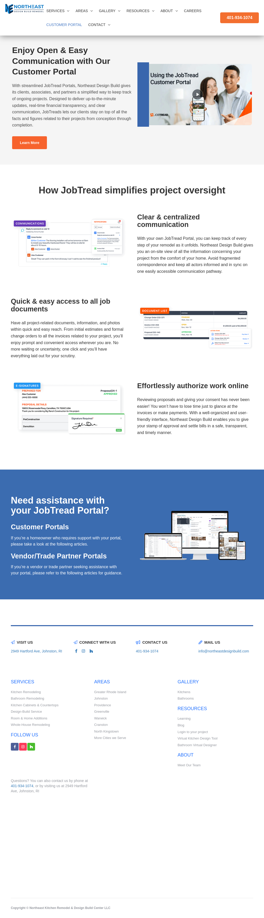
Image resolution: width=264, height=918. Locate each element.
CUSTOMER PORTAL (64, 25)
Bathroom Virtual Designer (197, 745)
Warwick (100, 718)
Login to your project (193, 732)
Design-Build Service (26, 711)
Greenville (101, 711)
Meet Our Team (189, 765)
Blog (181, 725)
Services (58, 11)
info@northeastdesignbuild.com (224, 651)
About (169, 11)
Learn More (29, 143)
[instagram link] (83, 651)
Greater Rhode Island (110, 692)
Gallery (109, 11)
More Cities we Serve (110, 738)
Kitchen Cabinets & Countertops (35, 705)
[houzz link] (91, 651)
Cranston (101, 725)
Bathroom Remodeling (27, 698)
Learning (184, 718)
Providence (102, 705)
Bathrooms (186, 698)
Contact (99, 25)
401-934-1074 (239, 17)
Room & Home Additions (29, 718)
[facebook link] (76, 651)
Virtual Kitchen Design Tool (198, 738)
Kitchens (184, 692)
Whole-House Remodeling (30, 725)
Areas (84, 11)
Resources (140, 11)
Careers (193, 11)
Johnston (101, 698)
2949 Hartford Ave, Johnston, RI (36, 651)
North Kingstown (106, 731)
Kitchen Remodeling (26, 692)
